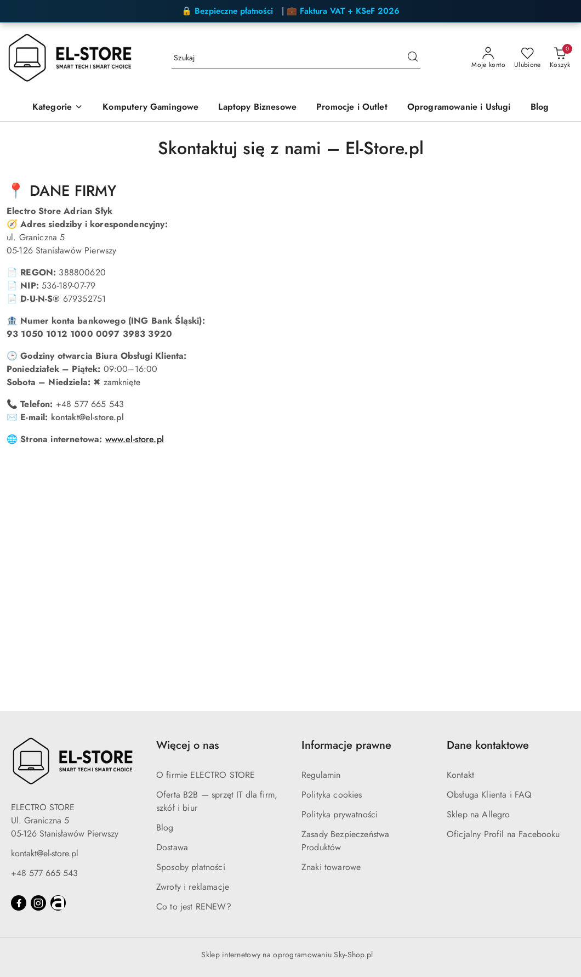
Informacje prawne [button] (346, 745)
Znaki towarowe (331, 867)
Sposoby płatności (190, 867)
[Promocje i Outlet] (352, 108)
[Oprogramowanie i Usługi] (459, 108)
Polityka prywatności (339, 814)
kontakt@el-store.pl (87, 417)
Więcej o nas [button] (187, 745)
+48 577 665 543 (44, 873)
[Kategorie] (57, 108)
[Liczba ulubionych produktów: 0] (527, 58)
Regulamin (320, 775)
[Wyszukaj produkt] (296, 58)
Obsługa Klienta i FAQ (489, 794)
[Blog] (540, 108)
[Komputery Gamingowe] (150, 108)
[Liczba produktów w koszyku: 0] (559, 58)
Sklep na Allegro (478, 814)
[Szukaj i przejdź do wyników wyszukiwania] (412, 58)
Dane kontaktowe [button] (488, 745)
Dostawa (172, 847)
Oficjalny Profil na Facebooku (503, 834)
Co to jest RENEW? (193, 906)
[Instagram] (38, 903)
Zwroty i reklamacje (192, 886)
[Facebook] (18, 903)
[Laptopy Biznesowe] (257, 108)
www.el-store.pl (134, 439)
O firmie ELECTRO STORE (205, 775)
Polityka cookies (331, 794)
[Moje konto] (488, 58)
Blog (165, 827)
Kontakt (460, 775)
